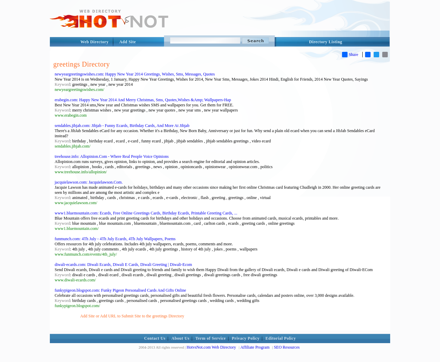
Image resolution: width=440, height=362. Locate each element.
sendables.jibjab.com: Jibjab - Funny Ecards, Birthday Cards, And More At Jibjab (122, 125)
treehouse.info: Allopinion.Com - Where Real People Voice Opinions (112, 156)
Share (350, 54)
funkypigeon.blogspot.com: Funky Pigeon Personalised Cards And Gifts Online (120, 290)
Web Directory (94, 41)
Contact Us (154, 338)
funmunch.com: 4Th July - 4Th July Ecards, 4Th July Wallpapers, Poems (115, 238)
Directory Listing (325, 41)
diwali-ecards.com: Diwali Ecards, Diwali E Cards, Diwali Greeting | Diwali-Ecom (123, 264)
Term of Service (211, 338)
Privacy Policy (246, 338)
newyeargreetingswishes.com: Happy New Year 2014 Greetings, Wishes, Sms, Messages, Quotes (135, 74)
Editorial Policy (280, 338)
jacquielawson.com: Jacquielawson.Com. (89, 182)
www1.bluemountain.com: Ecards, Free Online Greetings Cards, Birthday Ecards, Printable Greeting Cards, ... (146, 213)
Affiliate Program (255, 347)
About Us (180, 338)
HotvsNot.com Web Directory (211, 347)
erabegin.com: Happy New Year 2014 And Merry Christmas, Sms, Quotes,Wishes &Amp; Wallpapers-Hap (143, 99)
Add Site (127, 41)
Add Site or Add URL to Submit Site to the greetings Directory (132, 316)
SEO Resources (287, 347)
